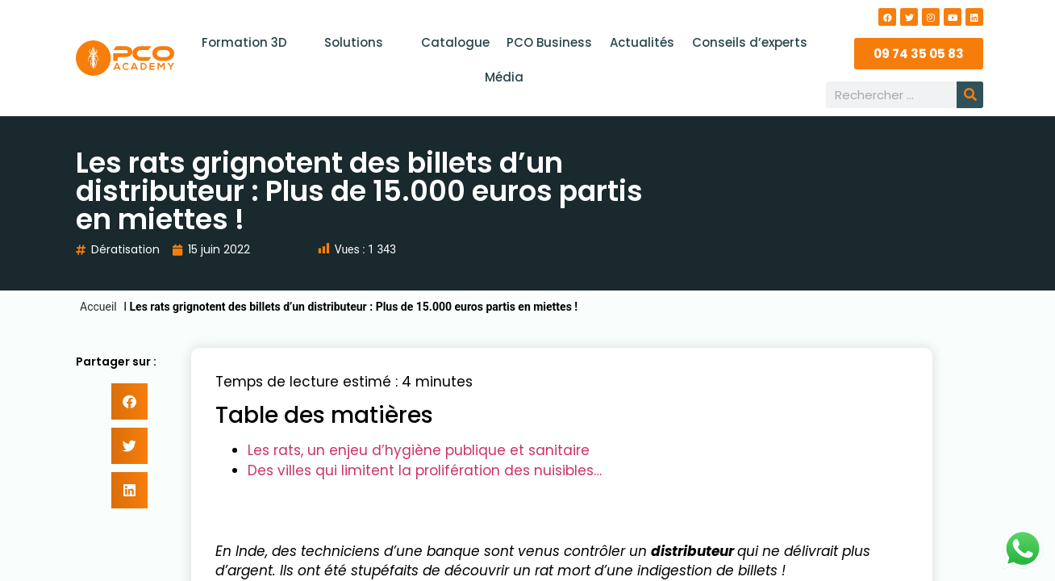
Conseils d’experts (746, 42)
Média (504, 77)
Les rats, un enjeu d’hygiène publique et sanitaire (419, 450)
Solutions (364, 42)
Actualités (640, 42)
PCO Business (549, 42)
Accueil (98, 306)
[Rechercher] (970, 95)
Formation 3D (255, 42)
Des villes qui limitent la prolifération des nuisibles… (425, 470)
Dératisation (125, 249)
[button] (129, 401)
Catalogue (456, 42)
